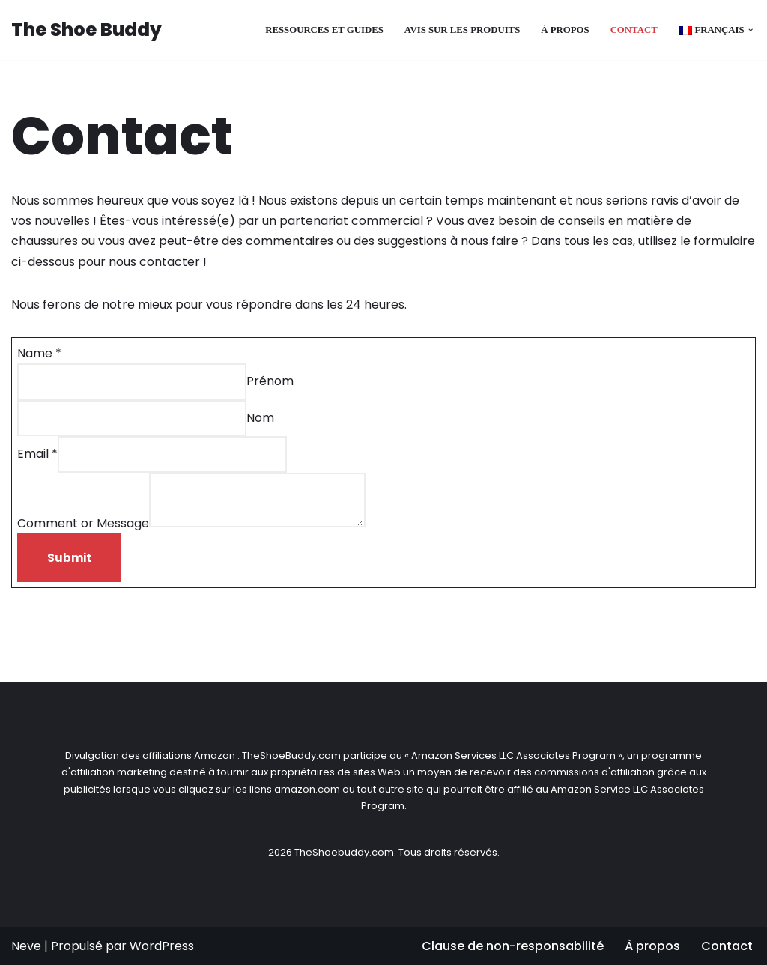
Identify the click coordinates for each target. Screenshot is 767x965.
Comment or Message (83, 523)
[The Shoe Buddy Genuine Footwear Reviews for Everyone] (86, 30)
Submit (69, 558)
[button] (750, 30)
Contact (634, 30)
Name (39, 353)
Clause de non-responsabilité (513, 946)
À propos (565, 30)
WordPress (162, 946)
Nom (260, 417)
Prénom (270, 381)
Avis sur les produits (462, 30)
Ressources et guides (324, 30)
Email (37, 453)
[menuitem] (712, 30)
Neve (26, 946)
